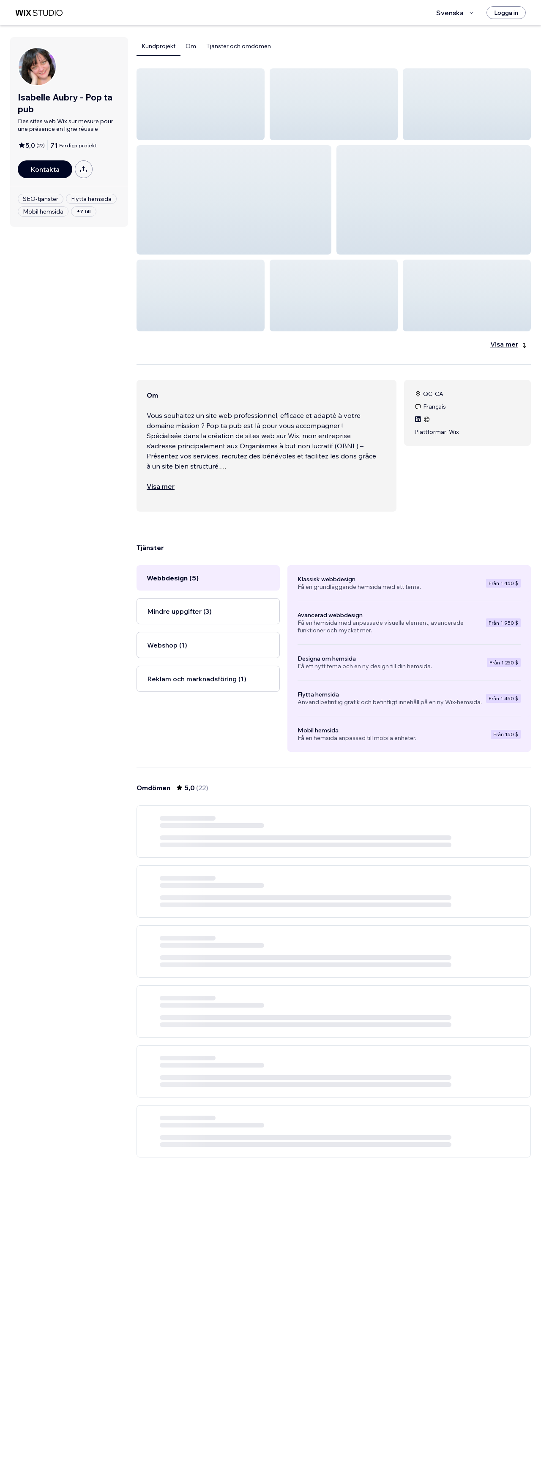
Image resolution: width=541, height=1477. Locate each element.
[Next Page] (372, 1446)
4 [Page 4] (356, 1446)
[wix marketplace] (39, 13)
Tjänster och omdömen (238, 46)
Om (191, 46)
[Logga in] (506, 12)
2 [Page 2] (326, 1446)
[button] (201, 104)
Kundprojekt (158, 46)
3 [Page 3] (341, 1446)
